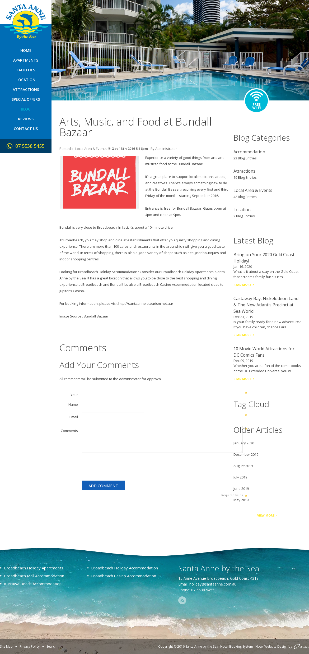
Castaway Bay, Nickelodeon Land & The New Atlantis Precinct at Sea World (265, 305)
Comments (69, 430)
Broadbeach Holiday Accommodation (107, 271)
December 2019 (245, 454)
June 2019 (241, 488)
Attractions (26, 89)
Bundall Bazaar (96, 316)
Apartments (25, 60)
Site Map (6, 646)
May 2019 (241, 500)
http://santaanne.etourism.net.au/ (145, 303)
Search (51, 646)
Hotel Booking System (236, 646)
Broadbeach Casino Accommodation (168, 284)
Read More (242, 285)
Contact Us (26, 128)
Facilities (26, 69)
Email (73, 416)
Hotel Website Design (271, 646)
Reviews (26, 118)
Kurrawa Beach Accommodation (33, 583)
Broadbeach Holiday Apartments (187, 271)
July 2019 (240, 477)
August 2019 (243, 465)
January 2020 (243, 443)
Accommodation (249, 152)
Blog (26, 109)
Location (25, 79)
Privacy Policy (30, 646)
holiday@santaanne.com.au (212, 584)
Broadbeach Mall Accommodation (34, 575)
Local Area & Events (91, 148)
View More (265, 515)
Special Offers (26, 99)
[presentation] (122, 467)
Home (25, 50)
